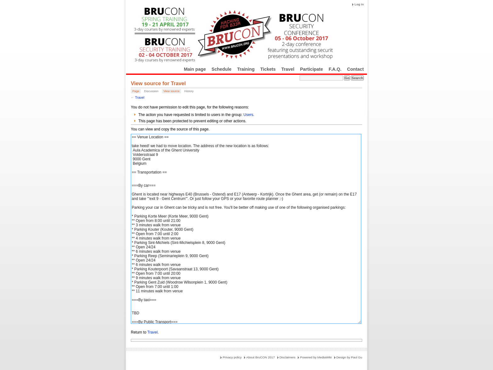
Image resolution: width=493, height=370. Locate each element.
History (189, 91)
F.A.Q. (335, 69)
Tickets (268, 69)
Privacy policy (232, 357)
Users (248, 115)
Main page (195, 69)
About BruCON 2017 (260, 357)
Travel (287, 69)
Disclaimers (288, 357)
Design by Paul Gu (349, 357)
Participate (311, 69)
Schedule (222, 69)
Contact (355, 69)
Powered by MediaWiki (315, 357)
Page (135, 91)
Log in (359, 4)
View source (171, 91)
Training (246, 69)
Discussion (151, 91)
